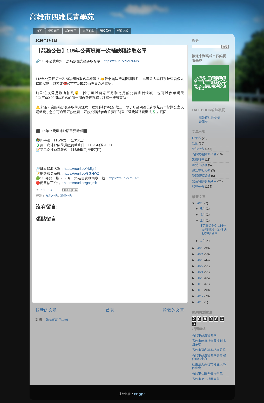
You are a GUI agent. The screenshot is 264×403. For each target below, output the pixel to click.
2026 (200, 203)
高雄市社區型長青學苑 (207, 373)
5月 (203, 208)
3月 (203, 214)
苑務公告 (52, 195)
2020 (200, 278)
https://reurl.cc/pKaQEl (125, 178)
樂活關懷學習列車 (204, 181)
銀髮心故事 (199, 165)
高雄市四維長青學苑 (62, 17)
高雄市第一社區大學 (206, 379)
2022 (200, 266)
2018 (200, 290)
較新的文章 (46, 310)
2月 (203, 220)
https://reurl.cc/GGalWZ (81, 173)
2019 (200, 284)
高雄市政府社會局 (204, 335)
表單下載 (88, 30)
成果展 (196, 138)
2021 (200, 272)
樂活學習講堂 (201, 175)
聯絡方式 (122, 30)
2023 (200, 260)
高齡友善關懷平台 (204, 154)
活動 (195, 143)
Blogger (139, 394)
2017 (200, 296)
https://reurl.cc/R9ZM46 (121, 61)
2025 (200, 248)
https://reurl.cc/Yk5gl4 (80, 168)
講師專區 (70, 30)
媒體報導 (198, 159)
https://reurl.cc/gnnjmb (80, 183)
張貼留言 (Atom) (57, 319)
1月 (203, 240)
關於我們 (105, 30)
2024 (200, 254)
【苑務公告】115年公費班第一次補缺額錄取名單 (213, 229)
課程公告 (66, 195)
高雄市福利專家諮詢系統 (209, 350)
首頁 (39, 30)
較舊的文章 (173, 310)
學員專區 (53, 30)
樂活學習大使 (201, 170)
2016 (200, 302)
